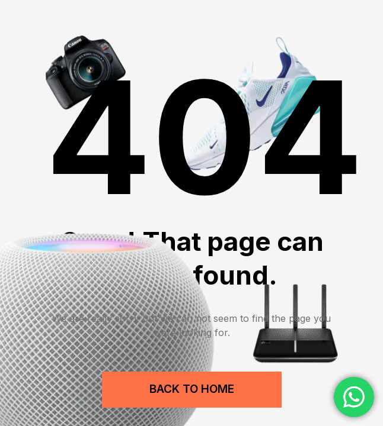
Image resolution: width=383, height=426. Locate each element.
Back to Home (191, 389)
